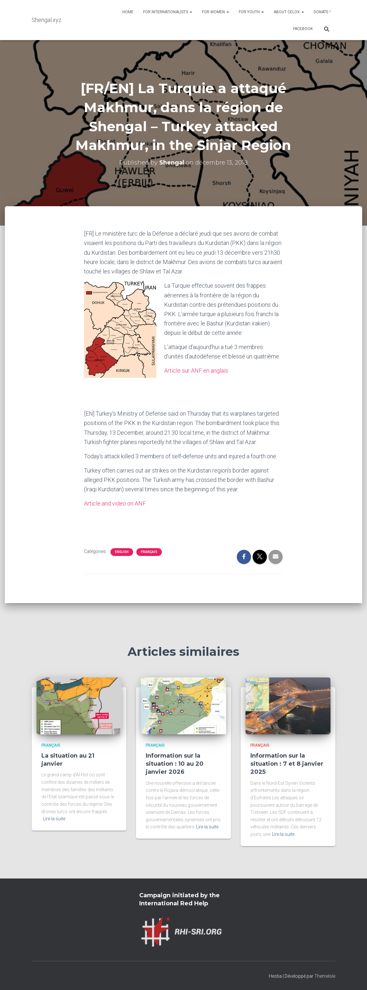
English (122, 551)
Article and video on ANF (115, 503)
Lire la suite (54, 818)
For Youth (251, 12)
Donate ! (322, 12)
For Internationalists (167, 12)
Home (127, 12)
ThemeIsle (324, 975)
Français (149, 551)
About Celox (289, 12)
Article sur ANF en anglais (196, 370)
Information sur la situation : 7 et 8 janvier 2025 (286, 763)
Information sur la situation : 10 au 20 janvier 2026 (175, 763)
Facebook (303, 29)
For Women (215, 12)
